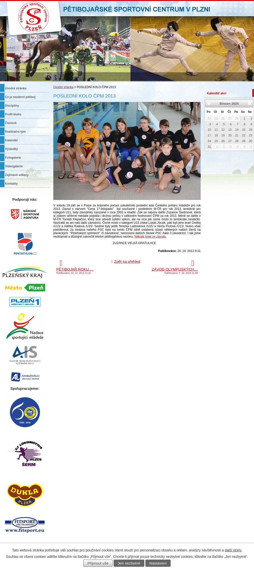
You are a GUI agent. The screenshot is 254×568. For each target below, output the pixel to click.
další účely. (233, 550)
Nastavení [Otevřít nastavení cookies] (157, 563)
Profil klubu (13, 114)
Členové (11, 123)
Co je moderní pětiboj (20, 97)
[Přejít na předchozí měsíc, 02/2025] (209, 103)
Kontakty (11, 183)
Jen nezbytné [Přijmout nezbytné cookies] (129, 563)
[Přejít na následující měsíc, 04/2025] (250, 103)
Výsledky (11, 149)
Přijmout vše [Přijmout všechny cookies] (98, 563)
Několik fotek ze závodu (150, 236)
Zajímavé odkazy (17, 175)
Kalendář (11, 140)
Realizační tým (15, 131)
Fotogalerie (13, 157)
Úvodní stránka (63, 87)
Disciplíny (12, 105)
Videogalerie (14, 166)
